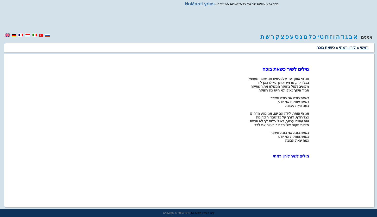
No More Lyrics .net (202, 212)
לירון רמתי (347, 48)
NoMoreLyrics (200, 3)
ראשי (364, 48)
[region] (188, 20)
